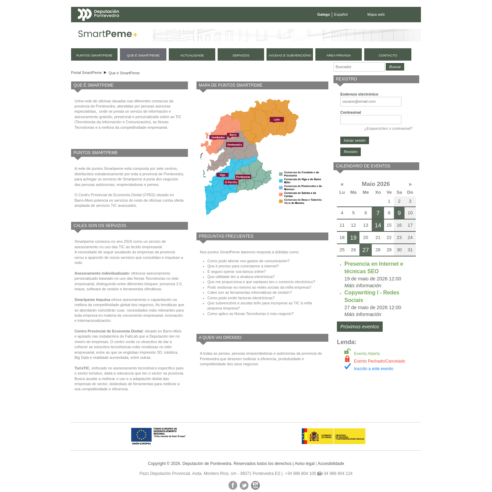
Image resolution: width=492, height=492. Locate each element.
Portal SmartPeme (86, 73)
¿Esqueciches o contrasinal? (388, 128)
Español (341, 14)
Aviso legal (304, 463)
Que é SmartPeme (124, 73)
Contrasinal (350, 112)
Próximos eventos (359, 326)
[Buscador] (359, 67)
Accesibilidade (331, 463)
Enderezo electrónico (359, 94)
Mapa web (376, 14)
